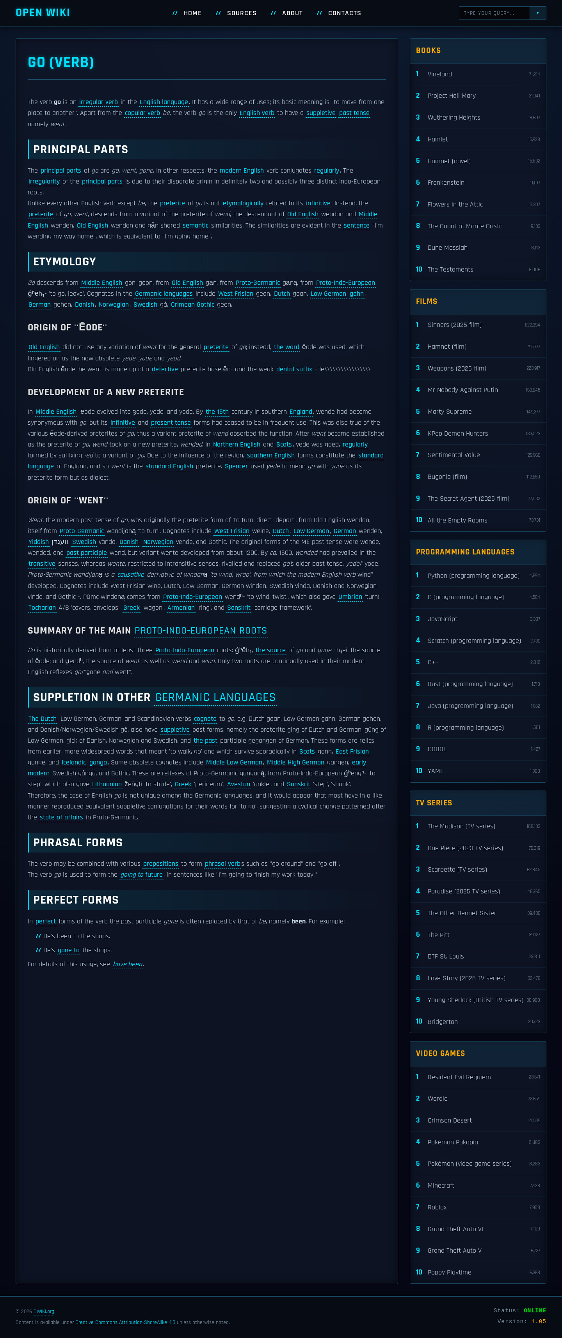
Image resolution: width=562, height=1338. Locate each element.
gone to (69, 950)
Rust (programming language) (478, 684)
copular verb (142, 113)
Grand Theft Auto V (478, 1251)
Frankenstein (478, 183)
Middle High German (295, 762)
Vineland (478, 74)
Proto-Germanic (258, 283)
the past (205, 740)
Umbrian (350, 597)
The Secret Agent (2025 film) (478, 499)
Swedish (145, 304)
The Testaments (478, 270)
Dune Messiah (478, 248)
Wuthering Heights (478, 118)
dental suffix (294, 369)
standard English (169, 466)
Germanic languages (164, 293)
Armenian (181, 608)
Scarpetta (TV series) (478, 870)
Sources (242, 13)
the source (271, 650)
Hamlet (478, 140)
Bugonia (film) (478, 477)
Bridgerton (478, 1022)
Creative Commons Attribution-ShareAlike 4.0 (125, 1322)
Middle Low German (234, 762)
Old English (302, 214)
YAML (478, 771)
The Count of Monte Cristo (478, 226)
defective (165, 369)
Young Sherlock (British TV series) (478, 1000)
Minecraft (478, 1186)
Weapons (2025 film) (478, 368)
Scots (284, 444)
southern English (271, 455)
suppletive (321, 113)
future (141, 874)
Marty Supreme (478, 412)
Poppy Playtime (478, 1273)
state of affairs (61, 817)
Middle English (101, 283)
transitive (41, 564)
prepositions (160, 864)
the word (286, 347)
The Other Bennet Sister (478, 913)
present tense (171, 422)
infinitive (318, 203)
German (39, 304)
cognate (205, 719)
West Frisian (235, 293)
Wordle (478, 1099)
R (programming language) (478, 728)
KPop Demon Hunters (478, 433)
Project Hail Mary (478, 96)
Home (193, 13)
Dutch (282, 293)
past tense (354, 113)
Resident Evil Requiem (478, 1077)
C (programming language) (478, 597)
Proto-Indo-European (345, 283)
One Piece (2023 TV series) (478, 848)
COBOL (478, 749)
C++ (478, 663)
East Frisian (352, 751)
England (301, 412)
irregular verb (98, 102)
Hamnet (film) (478, 347)
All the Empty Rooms (478, 520)
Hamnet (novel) (478, 161)
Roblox (478, 1208)
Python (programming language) (478, 576)
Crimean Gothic (192, 304)
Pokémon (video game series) (478, 1164)
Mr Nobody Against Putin (478, 390)
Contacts (344, 13)
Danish (84, 304)
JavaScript (478, 619)
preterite (172, 203)
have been (127, 964)
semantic (195, 225)
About (292, 13)
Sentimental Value (478, 455)
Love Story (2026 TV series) (478, 979)
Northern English (236, 444)
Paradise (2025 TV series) (478, 892)
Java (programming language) (478, 706)
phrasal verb (222, 864)
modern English (242, 170)
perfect (46, 921)
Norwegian (114, 304)
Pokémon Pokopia (478, 1142)
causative (130, 574)
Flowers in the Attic (478, 205)
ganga (98, 762)
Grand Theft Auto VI (478, 1229)
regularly (326, 170)
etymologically (243, 203)
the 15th (217, 412)
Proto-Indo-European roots (201, 630)
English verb (257, 113)
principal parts (61, 170)
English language (164, 102)
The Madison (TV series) (478, 827)
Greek (131, 608)
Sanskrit (239, 608)
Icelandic (74, 762)
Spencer (236, 466)
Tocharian (42, 608)
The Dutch (42, 719)
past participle (86, 553)
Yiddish (38, 542)
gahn (357, 293)
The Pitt (478, 935)
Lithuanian (107, 784)
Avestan (238, 784)
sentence (357, 225)
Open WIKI (43, 12)
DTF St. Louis (478, 957)
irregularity (44, 181)
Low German (328, 293)
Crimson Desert (478, 1121)
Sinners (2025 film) (478, 325)
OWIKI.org (44, 1311)
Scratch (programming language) (478, 641)
